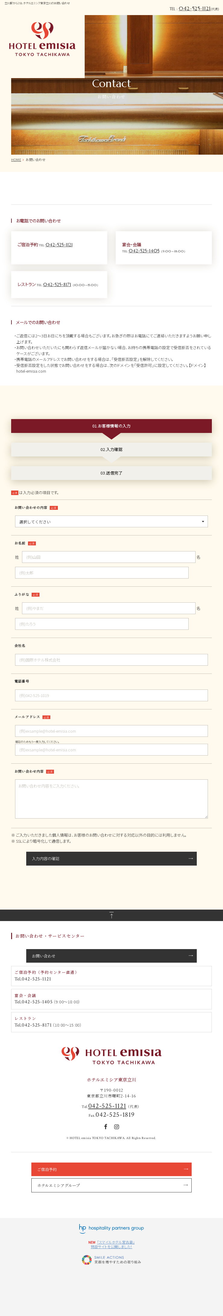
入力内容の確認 (45, 858)
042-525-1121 (195, 8)
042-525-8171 (57, 284)
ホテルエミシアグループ (58, 1185)
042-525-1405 (144, 251)
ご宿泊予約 (47, 1169)
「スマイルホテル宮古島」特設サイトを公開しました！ (113, 1244)
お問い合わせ (43, 956)
